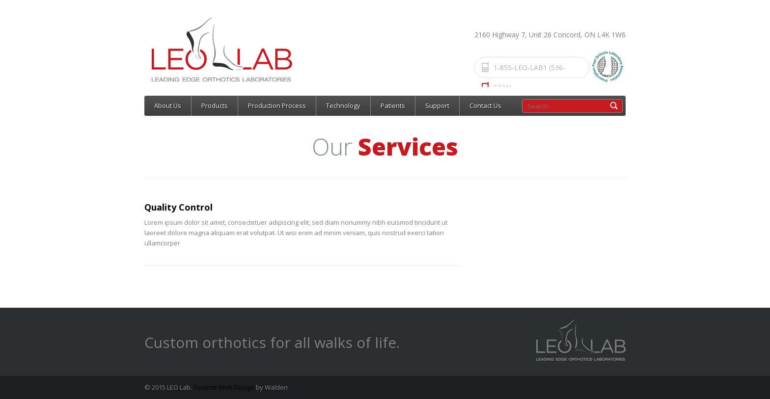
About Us (167, 105)
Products (214, 105)
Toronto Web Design (223, 387)
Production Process (277, 105)
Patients (393, 105)
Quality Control (178, 207)
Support (437, 105)
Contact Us (485, 105)
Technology (343, 105)
